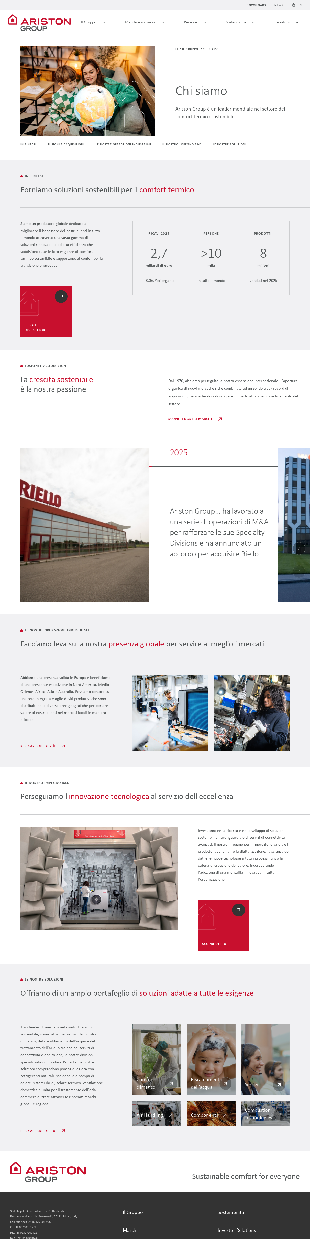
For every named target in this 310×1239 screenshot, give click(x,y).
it (176, 49)
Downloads (257, 5)
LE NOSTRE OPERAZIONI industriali (123, 144)
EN (300, 5)
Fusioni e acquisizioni (66, 144)
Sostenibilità (231, 1212)
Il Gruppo (190, 49)
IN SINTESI (28, 144)
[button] (299, 548)
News (278, 5)
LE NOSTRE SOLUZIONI (229, 144)
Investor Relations (237, 1230)
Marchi (130, 1230)
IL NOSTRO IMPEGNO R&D (181, 144)
